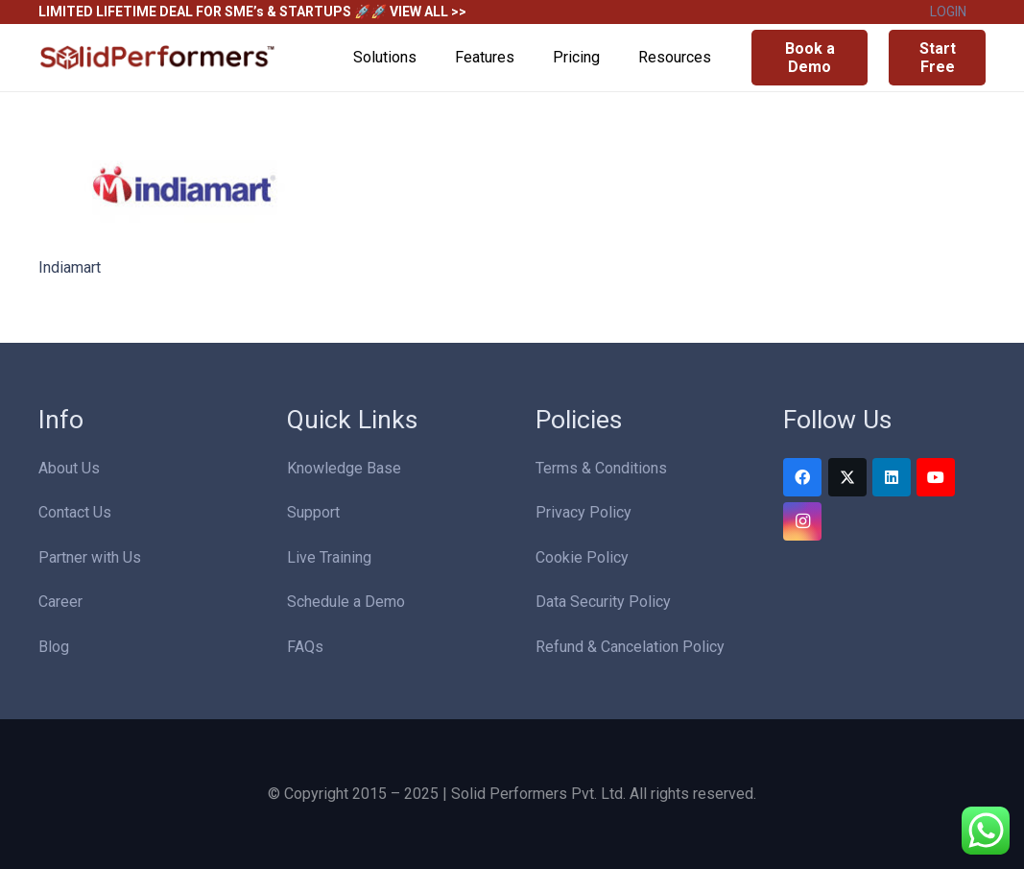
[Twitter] (847, 477)
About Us (69, 468)
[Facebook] (802, 477)
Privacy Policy (583, 512)
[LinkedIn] (891, 477)
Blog (53, 647)
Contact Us (74, 512)
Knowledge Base (344, 468)
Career (60, 601)
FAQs (305, 647)
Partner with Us (89, 557)
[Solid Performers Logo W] (158, 58)
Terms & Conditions (601, 468)
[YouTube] (936, 477)
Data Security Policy (603, 601)
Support (313, 512)
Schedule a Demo (346, 601)
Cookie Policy (582, 557)
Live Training (329, 557)
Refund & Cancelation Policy (630, 647)
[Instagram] (802, 521)
